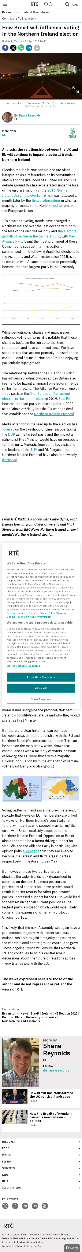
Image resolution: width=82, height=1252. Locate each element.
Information (11, 1187)
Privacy (72, 1248)
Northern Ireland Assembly (21, 1021)
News (24, 1013)
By (27, 115)
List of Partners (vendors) (23, 665)
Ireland (47, 1013)
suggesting (31, 851)
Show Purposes (41, 699)
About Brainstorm (36, 12)
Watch (6, 1155)
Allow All (41, 688)
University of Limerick (41, 1017)
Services (8, 1168)
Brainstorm (10, 1013)
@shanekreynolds (56, 1070)
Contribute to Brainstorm (19, 18)
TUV (33, 450)
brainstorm (10, 12)
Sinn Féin (65, 398)
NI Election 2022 (66, 1013)
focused (8, 429)
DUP (11, 434)
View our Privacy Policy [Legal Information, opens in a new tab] (37, 616)
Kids (5, 1174)
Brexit (34, 1013)
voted (53, 205)
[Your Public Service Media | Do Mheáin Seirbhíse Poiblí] (8, 1226)
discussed (9, 460)
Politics (7, 1017)
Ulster (19, 1017)
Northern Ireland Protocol (54, 414)
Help (5, 1181)
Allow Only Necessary (41, 677)
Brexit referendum (46, 200)
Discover (8, 1141)
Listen (7, 1161)
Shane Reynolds (56, 1049)
